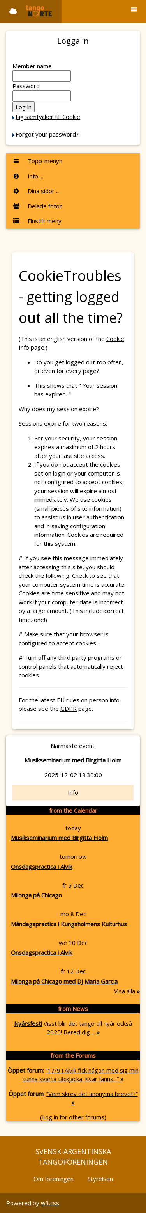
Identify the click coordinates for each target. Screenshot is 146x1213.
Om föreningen (53, 1179)
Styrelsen (100, 1179)
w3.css (50, 1203)
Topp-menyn (37, 161)
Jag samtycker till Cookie (48, 117)
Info (73, 792)
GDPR (68, 708)
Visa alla (127, 991)
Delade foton (37, 206)
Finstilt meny (37, 221)
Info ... (27, 176)
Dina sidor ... (36, 191)
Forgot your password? (47, 134)
